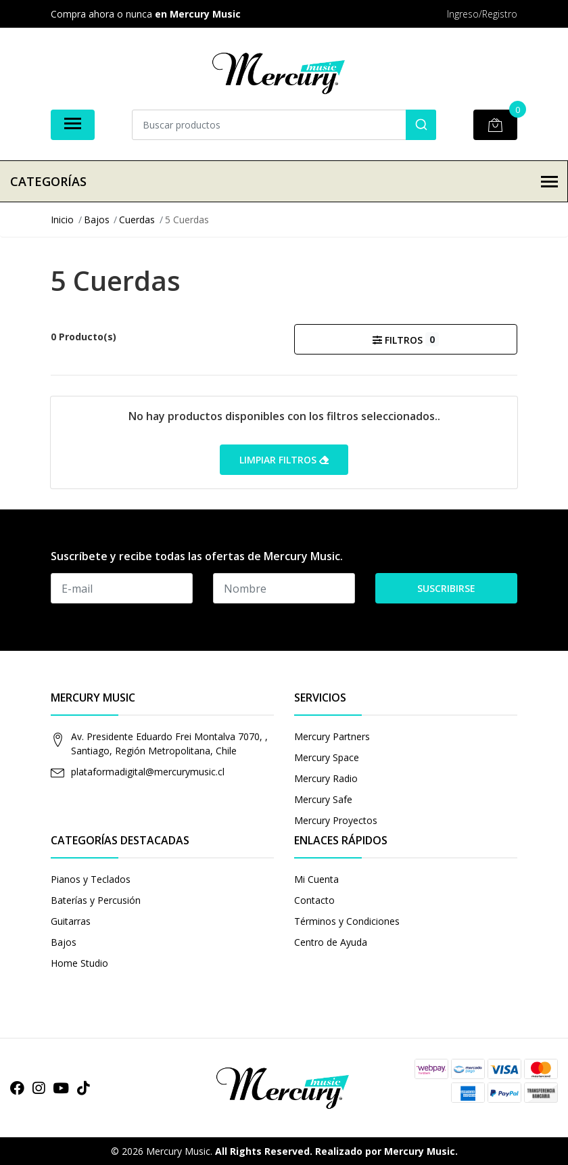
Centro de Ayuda (330, 942)
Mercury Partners (332, 736)
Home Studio (79, 963)
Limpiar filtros (284, 459)
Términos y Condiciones (347, 921)
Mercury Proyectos (335, 820)
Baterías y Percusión (96, 900)
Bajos (63, 942)
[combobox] (284, 125)
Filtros (405, 339)
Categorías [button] (284, 181)
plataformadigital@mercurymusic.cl (147, 771)
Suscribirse (446, 588)
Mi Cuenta (316, 879)
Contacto (314, 900)
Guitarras (71, 921)
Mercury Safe (323, 799)
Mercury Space (326, 757)
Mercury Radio (326, 778)
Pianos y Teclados (91, 879)
